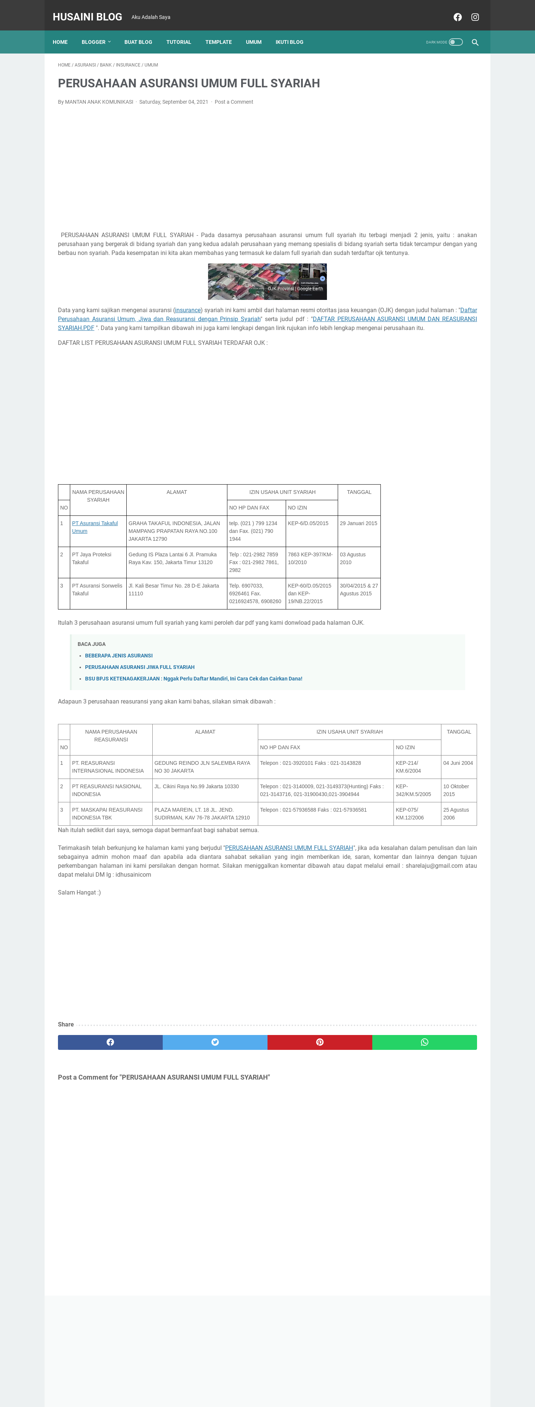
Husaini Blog (92, 9)
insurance (189, 320)
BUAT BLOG (144, 29)
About (263, 1380)
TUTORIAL (184, 29)
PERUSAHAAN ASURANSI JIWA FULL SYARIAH (140, 704)
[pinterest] (233, 1127)
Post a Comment (234, 94)
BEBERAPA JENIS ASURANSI (119, 693)
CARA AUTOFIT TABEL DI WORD (414, 542)
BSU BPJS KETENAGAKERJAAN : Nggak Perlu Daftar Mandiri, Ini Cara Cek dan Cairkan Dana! (193, 716)
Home (65, 29)
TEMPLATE (224, 29)
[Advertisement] (198, 160)
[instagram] (469, 9)
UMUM (259, 29)
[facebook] (452, 9)
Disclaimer (289, 1380)
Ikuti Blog (295, 29)
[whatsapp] (304, 1127)
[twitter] (163, 1127)
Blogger (99, 29)
